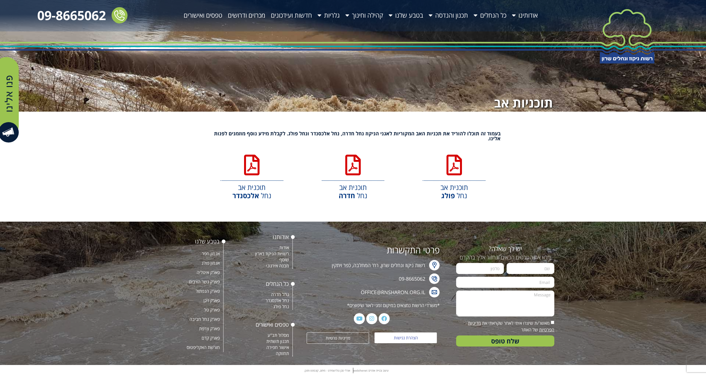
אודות (284, 248)
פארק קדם (211, 338)
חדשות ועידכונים (291, 15)
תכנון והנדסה (448, 15)
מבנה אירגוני (277, 266)
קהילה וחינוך (364, 15)
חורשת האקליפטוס (203, 347)
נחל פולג (281, 307)
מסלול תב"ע (278, 335)
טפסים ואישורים (203, 15)
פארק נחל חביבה (204, 319)
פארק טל (212, 310)
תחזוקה (282, 353)
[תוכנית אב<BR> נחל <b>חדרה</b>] (353, 165)
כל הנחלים (490, 15)
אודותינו (525, 15)
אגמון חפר (211, 254)
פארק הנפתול (208, 291)
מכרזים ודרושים (246, 15)
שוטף (284, 260)
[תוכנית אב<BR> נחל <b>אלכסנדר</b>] (252, 165)
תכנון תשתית (277, 341)
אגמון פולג (211, 263)
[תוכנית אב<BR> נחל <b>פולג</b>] (454, 165)
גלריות (328, 15)
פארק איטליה (208, 272)
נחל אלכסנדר (277, 300)
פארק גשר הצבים (204, 282)
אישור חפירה (277, 347)
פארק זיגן (212, 300)
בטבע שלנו (406, 15)
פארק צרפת (209, 329)
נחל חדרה (280, 294)
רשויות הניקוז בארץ (272, 254)
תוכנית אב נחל (454, 191)
